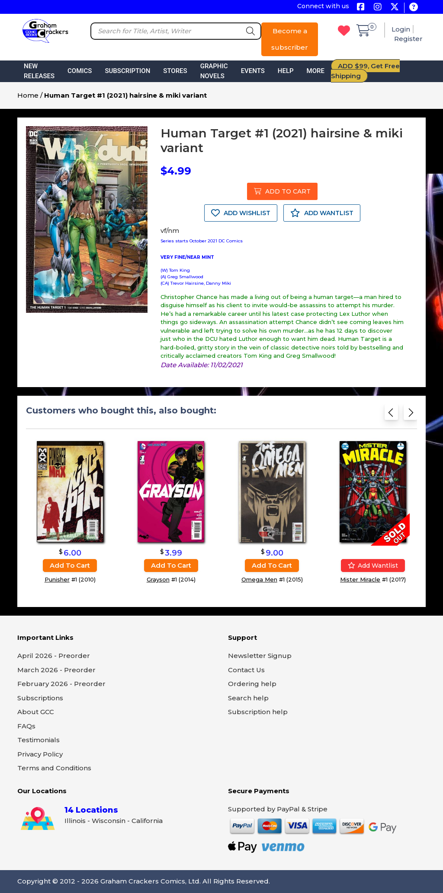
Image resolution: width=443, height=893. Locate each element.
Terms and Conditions (54, 768)
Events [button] (253, 71)
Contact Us (246, 670)
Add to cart (70, 565)
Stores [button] (175, 71)
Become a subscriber (289, 39)
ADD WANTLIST (321, 213)
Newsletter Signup (260, 655)
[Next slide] (410, 415)
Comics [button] (79, 71)
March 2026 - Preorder (56, 670)
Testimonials (38, 740)
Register (408, 39)
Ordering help (252, 684)
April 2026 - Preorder (53, 655)
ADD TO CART (282, 191)
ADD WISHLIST (240, 213)
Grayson (158, 579)
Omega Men (259, 579)
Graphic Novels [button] (214, 71)
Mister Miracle (360, 579)
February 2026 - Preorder (61, 684)
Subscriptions (40, 698)
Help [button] (286, 71)
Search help (248, 698)
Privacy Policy (40, 754)
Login (401, 29)
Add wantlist (373, 565)
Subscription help (258, 712)
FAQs (26, 726)
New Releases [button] (39, 71)
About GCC (35, 712)
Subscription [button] (127, 71)
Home (28, 95)
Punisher (57, 579)
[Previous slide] (391, 415)
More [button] (315, 71)
